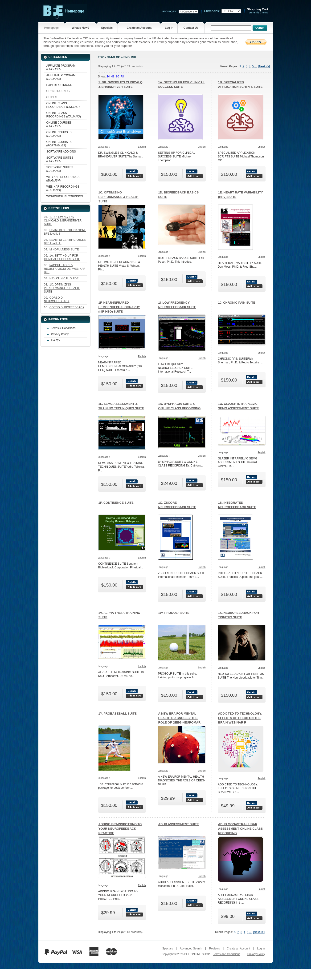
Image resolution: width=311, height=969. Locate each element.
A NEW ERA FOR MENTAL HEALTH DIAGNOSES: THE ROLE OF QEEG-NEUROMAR (179, 718)
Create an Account (139, 27)
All (122, 76)
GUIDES (51, 97)
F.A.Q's (55, 340)
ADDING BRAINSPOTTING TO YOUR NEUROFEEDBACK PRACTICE (120, 828)
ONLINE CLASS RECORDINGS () (63, 105)
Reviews (214, 948)
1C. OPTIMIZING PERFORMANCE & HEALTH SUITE (118, 197)
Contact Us (191, 27)
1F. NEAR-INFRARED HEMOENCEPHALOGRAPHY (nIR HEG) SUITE (119, 307)
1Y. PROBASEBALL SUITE (117, 713)
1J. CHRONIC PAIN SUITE (236, 302)
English (129, 57)
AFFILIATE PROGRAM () (61, 67)
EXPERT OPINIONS (59, 85)
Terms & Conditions (63, 328)
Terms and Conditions (226, 954)
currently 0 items (257, 11)
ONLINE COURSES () (59, 124)
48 (112, 76)
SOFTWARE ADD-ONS (61, 151)
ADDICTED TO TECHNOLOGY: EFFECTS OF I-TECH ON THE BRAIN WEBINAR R (240, 718)
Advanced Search (191, 948)
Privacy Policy (60, 334)
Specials (107, 27)
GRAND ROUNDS (58, 91)
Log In (169, 27)
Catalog (113, 57)
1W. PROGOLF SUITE (173, 613)
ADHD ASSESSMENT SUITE (178, 824)
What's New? (80, 27)
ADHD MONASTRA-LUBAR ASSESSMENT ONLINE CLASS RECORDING (240, 828)
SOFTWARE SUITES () (59, 159)
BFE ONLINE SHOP (197, 954)
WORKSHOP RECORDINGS (64, 196)
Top (101, 57)
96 (117, 76)
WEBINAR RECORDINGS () (63, 178)
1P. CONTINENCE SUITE (116, 502)
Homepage (51, 27)
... (255, 66)
